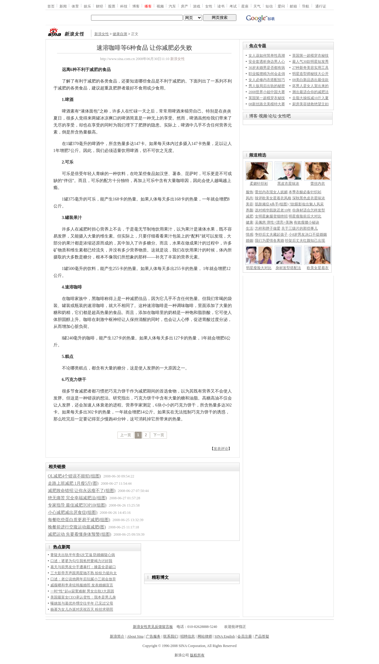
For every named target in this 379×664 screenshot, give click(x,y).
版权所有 (197, 655)
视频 (160, 6)
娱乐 (87, 6)
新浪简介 (117, 636)
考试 (233, 6)
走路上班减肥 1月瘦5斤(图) (73, 483)
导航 (305, 6)
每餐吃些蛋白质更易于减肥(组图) (79, 519)
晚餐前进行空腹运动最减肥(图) (77, 527)
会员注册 (244, 636)
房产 (184, 6)
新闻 (63, 6)
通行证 (320, 6)
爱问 (281, 6)
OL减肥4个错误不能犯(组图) (74, 476)
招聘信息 (187, 636)
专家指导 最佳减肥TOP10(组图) (77, 505)
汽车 (172, 6)
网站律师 (205, 636)
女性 (208, 6)
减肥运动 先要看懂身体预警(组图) (79, 534)
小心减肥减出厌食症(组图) (72, 512)
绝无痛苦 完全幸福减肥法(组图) (77, 498)
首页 (51, 6)
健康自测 (120, 34)
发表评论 (221, 449)
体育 (75, 6)
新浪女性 (101, 34)
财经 (99, 6)
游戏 (196, 6)
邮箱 (293, 6)
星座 (245, 6)
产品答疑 (262, 636)
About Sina (135, 636)
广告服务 (153, 636)
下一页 (158, 435)
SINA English (225, 636)
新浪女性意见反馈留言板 (153, 627)
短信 (269, 6)
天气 (257, 6)
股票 (111, 6)
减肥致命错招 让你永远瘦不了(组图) (82, 490)
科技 (123, 6)
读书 (221, 6)
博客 (136, 6)
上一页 (125, 435)
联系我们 (170, 636)
